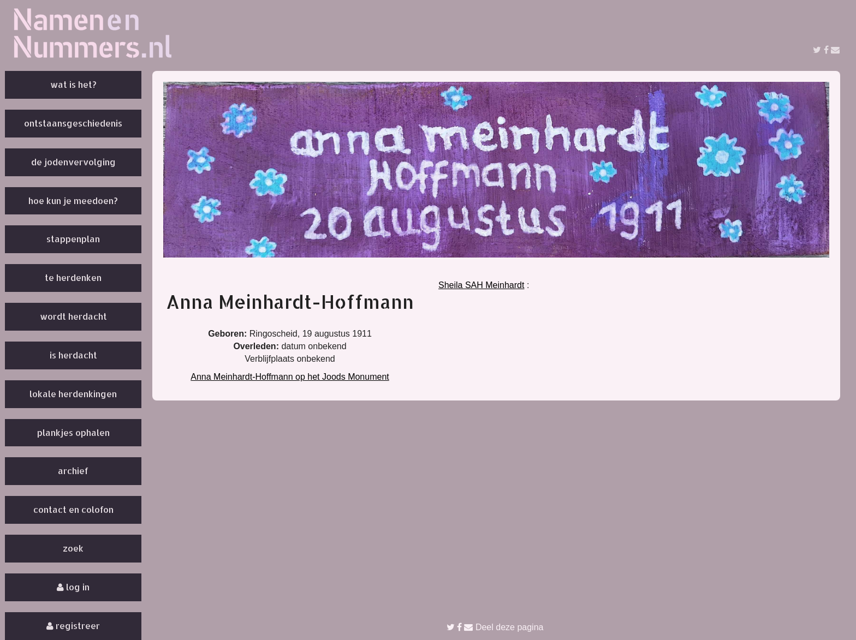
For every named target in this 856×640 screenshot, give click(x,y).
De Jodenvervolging (73, 162)
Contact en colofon (73, 509)
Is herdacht (73, 355)
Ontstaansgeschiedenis (73, 123)
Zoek (73, 548)
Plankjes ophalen (73, 432)
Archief (73, 470)
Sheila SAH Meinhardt (481, 285)
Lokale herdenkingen (73, 393)
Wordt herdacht (73, 316)
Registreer (73, 625)
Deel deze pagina (495, 627)
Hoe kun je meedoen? (73, 200)
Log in (73, 587)
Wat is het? (73, 84)
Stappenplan (73, 238)
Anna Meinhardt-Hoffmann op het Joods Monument (290, 376)
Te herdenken (73, 277)
